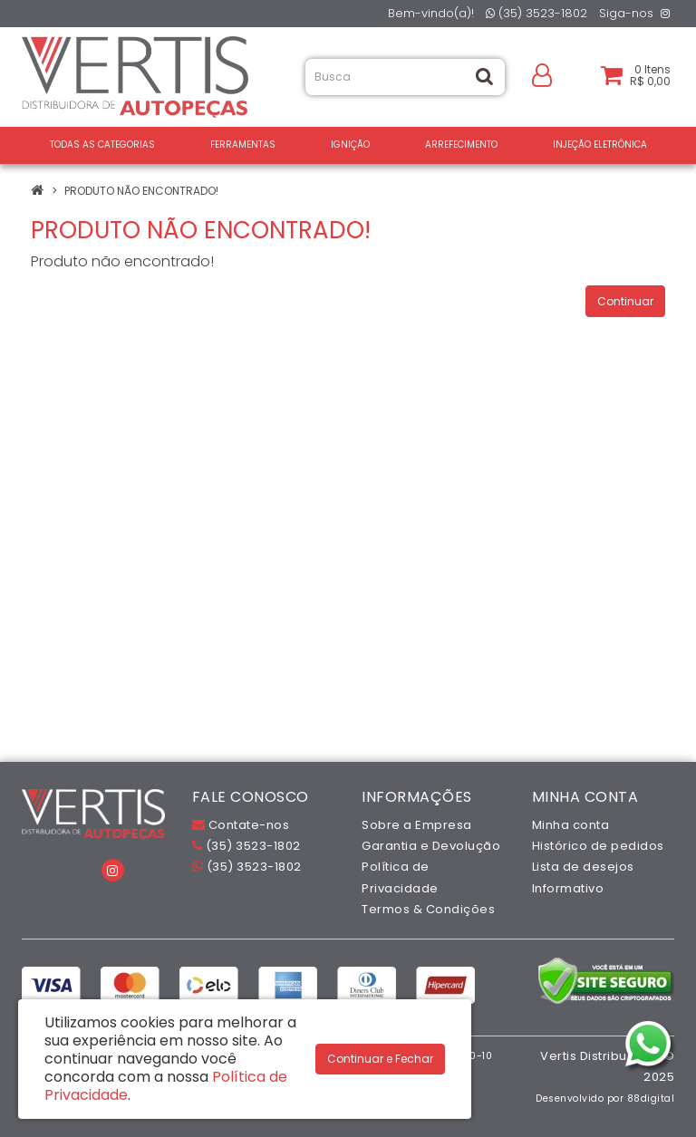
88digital (651, 1098)
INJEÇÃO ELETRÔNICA (600, 144)
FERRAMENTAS (243, 144)
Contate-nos (241, 824)
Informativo (568, 888)
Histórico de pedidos (598, 845)
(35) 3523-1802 (536, 13)
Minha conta (571, 824)
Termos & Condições (428, 909)
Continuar (625, 301)
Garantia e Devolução (431, 845)
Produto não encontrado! (141, 190)
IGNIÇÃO (350, 144)
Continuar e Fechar (380, 1058)
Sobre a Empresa (417, 824)
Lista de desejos (583, 866)
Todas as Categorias (102, 144)
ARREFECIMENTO (461, 144)
